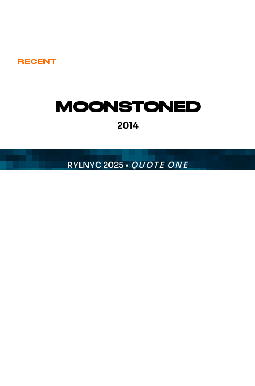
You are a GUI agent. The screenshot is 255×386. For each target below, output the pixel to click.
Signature (158, 61)
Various (216, 61)
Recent (36, 61)
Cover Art (93, 61)
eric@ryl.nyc (45, 19)
